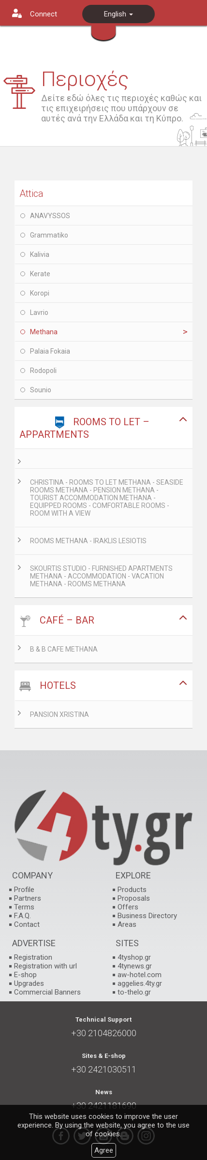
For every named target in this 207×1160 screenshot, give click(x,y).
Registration (33, 957)
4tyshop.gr (134, 957)
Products (132, 889)
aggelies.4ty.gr (140, 983)
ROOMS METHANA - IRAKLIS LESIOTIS (88, 541)
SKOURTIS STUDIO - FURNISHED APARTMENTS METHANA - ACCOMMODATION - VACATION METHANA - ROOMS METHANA (101, 576)
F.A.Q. (22, 915)
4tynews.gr (135, 966)
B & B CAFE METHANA (64, 649)
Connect (43, 14)
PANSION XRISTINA (59, 714)
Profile (24, 889)
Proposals (134, 898)
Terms (24, 907)
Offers (128, 907)
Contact (27, 924)
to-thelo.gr (134, 992)
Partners (27, 898)
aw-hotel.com (140, 974)
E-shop (25, 974)
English (118, 14)
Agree (103, 1150)
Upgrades (29, 983)
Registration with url (45, 966)
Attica (31, 193)
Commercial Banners (47, 992)
